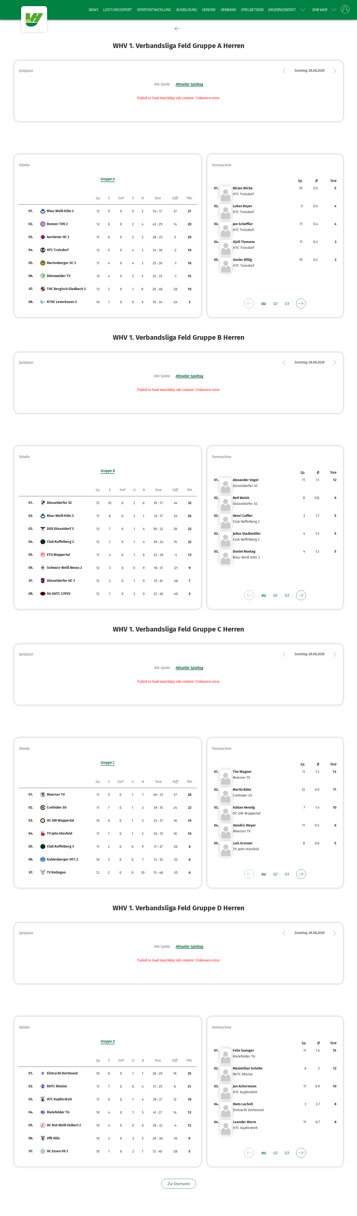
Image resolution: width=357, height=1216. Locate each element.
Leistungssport (117, 9)
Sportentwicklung (154, 9)
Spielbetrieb (252, 9)
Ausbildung (186, 9)
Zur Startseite (178, 1183)
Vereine (208, 9)
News (93, 9)
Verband (228, 9)
